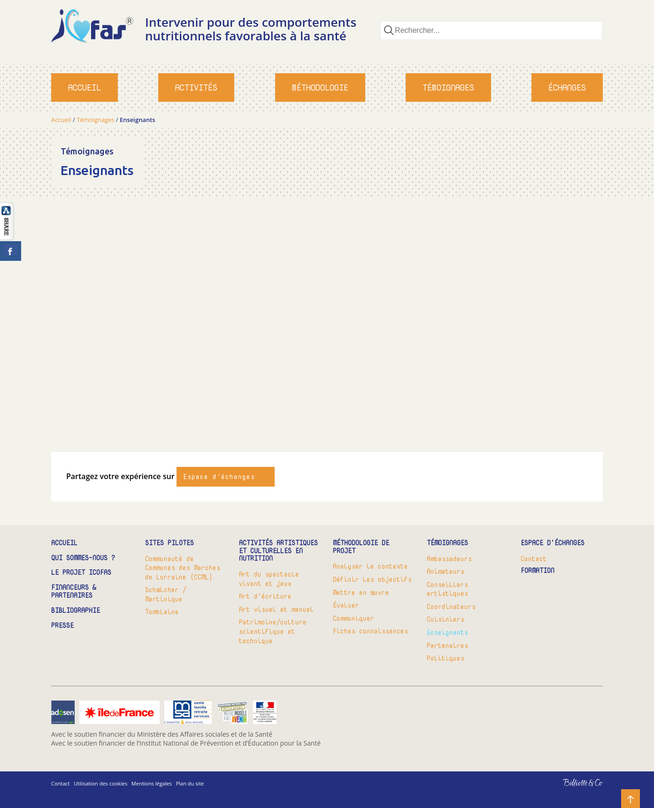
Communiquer (353, 618)
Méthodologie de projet (361, 547)
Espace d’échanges (553, 543)
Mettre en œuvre (361, 592)
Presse (62, 626)
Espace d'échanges (219, 476)
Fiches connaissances (370, 630)
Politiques (445, 658)
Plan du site (190, 783)
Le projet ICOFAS (81, 573)
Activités (196, 87)
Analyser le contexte (370, 566)
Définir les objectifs (372, 579)
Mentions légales (151, 783)
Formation (537, 571)
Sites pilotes (169, 543)
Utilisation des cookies (100, 783)
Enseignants (447, 632)
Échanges (567, 87)
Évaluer (346, 605)
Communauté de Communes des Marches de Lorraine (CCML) (182, 567)
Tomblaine (162, 611)
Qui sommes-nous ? (83, 558)
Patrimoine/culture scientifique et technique (273, 631)
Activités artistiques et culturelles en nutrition (278, 551)
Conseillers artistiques (447, 589)
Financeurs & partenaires (73, 592)
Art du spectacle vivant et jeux (269, 579)
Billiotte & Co (569, 789)
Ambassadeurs (449, 558)
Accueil (84, 87)
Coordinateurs (451, 606)
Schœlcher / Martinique (165, 594)
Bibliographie (75, 611)
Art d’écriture (265, 596)
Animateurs (445, 571)
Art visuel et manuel (276, 609)
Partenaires (447, 645)
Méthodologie (320, 87)
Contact (534, 558)
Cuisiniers (445, 619)
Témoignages (448, 87)
